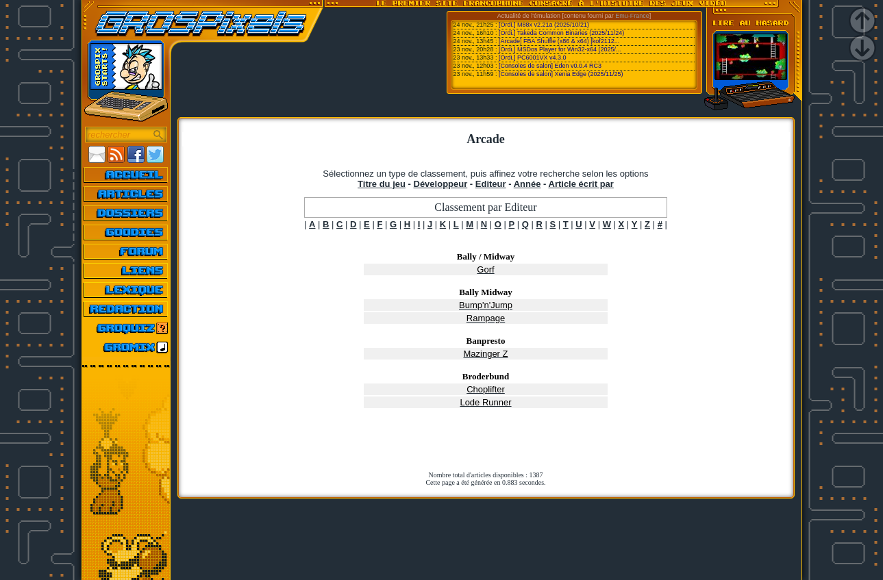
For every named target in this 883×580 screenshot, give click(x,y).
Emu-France (632, 15)
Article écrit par (581, 184)
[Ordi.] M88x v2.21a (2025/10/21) (544, 24)
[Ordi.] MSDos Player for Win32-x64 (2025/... (560, 49)
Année (527, 184)
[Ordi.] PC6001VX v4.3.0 (533, 57)
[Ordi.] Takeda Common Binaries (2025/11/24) (561, 32)
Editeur (490, 184)
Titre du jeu (382, 184)
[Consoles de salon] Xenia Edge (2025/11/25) (561, 74)
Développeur (441, 184)
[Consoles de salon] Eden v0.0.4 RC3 (550, 65)
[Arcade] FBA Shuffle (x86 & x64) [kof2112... (559, 41)
